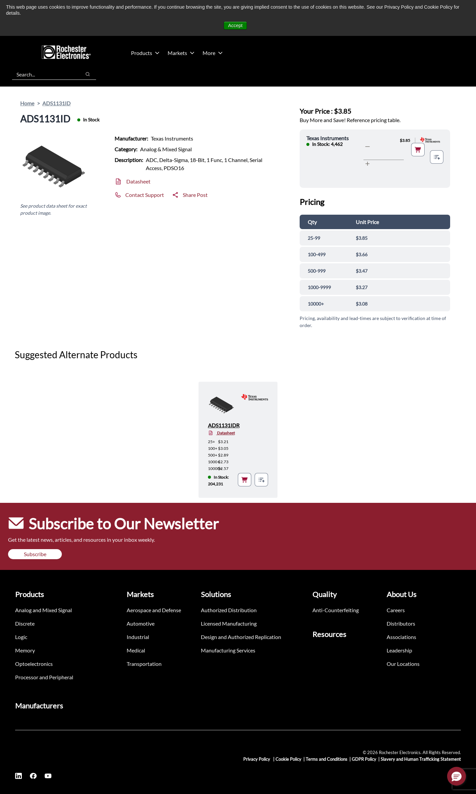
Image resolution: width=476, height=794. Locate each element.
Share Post (195, 195)
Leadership (399, 650)
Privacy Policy (257, 759)
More (213, 53)
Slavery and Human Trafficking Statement (421, 759)
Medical (136, 650)
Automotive (141, 623)
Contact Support (144, 195)
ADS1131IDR (224, 425)
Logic (21, 637)
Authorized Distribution (229, 610)
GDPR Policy (364, 759)
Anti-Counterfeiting (335, 610)
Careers (396, 610)
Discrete (25, 623)
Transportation (144, 663)
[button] (456, 776)
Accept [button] (235, 25)
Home (27, 103)
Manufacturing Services (228, 650)
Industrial (138, 637)
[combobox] (43, 74)
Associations (401, 637)
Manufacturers (39, 705)
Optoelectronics (34, 663)
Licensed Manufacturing (229, 623)
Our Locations (403, 663)
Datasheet (138, 181)
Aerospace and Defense (154, 610)
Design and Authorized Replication (241, 637)
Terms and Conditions (326, 759)
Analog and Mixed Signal (43, 610)
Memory (25, 650)
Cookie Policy (288, 759)
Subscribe (35, 554)
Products (145, 53)
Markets (181, 53)
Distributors (401, 623)
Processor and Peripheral (44, 677)
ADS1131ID (56, 103)
